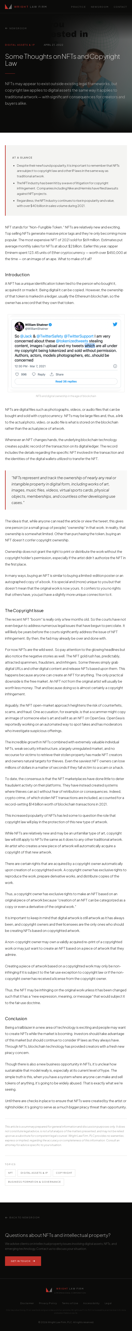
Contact (120, 6)
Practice (78, 6)
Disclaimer (27, 1303)
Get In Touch (23, 1261)
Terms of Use (70, 1303)
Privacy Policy (48, 1303)
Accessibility (91, 1303)
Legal (108, 1303)
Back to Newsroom (22, 1217)
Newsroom (100, 6)
